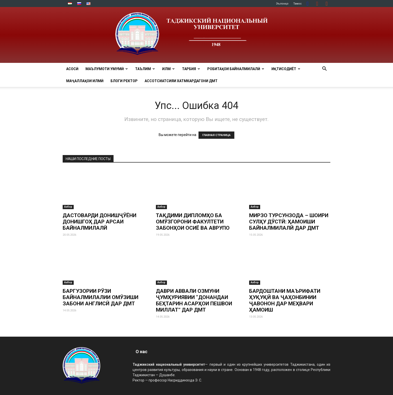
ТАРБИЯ (191, 69)
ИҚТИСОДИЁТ (285, 69)
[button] (324, 69)
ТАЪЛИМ (145, 69)
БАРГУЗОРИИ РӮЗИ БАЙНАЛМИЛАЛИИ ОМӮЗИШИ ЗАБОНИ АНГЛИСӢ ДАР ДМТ (100, 297)
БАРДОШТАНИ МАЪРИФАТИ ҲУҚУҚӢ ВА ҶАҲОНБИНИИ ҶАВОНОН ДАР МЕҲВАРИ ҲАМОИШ (284, 300)
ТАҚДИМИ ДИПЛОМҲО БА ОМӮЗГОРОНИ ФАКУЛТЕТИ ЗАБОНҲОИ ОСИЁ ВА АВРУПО (193, 221)
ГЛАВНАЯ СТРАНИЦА (216, 135)
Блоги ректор (124, 81)
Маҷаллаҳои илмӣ (85, 81)
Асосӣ (72, 69)
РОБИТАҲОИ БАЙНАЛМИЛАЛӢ (235, 69)
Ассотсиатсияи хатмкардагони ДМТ (181, 81)
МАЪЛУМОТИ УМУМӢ (106, 69)
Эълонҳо (282, 3)
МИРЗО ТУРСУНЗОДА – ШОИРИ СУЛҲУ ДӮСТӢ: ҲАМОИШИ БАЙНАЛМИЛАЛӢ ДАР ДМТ (288, 221)
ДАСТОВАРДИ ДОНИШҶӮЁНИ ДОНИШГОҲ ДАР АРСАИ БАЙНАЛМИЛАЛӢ (99, 221)
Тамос (297, 3)
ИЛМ (168, 69)
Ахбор (68, 206)
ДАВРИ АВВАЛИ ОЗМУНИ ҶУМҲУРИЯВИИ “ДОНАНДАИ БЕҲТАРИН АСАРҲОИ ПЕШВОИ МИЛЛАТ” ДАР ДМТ (194, 300)
